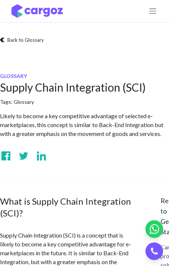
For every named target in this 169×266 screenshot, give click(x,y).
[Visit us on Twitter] (24, 156)
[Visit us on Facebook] (6, 156)
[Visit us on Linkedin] (41, 156)
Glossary (24, 102)
